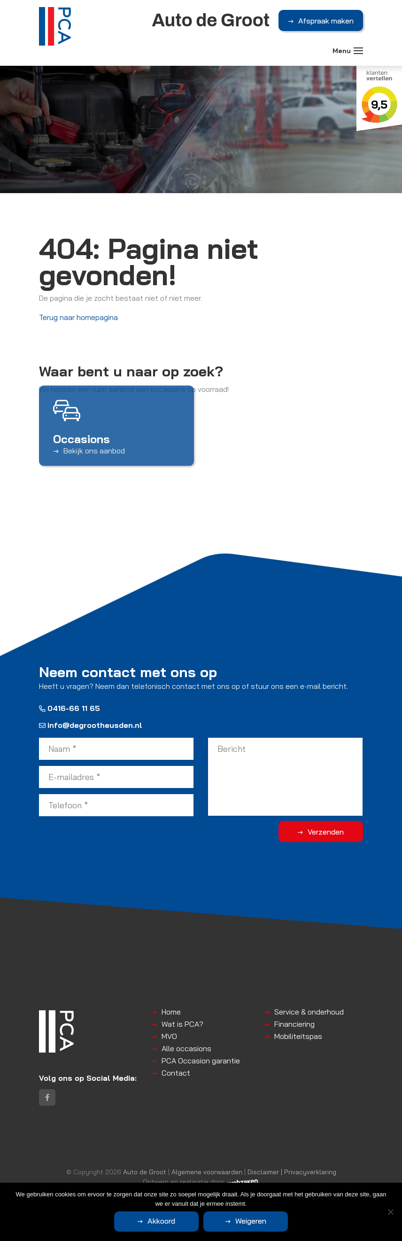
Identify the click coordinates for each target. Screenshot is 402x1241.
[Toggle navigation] (358, 51)
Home (171, 1011)
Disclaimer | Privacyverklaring (291, 1172)
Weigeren (250, 1220)
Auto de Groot (144, 1172)
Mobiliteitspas (298, 1036)
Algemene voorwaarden (206, 1172)
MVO (169, 1036)
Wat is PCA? (182, 1024)
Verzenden (326, 831)
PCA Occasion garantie (201, 1060)
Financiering (294, 1024)
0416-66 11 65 (69, 708)
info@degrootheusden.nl (90, 725)
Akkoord (161, 1220)
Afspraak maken (326, 20)
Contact (176, 1072)
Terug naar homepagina (78, 317)
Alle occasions (186, 1048)
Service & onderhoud (309, 1011)
